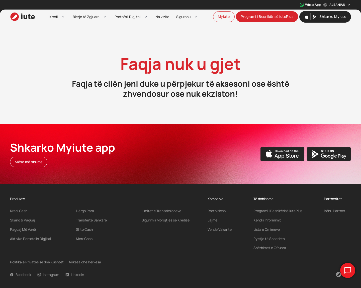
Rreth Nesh (217, 210)
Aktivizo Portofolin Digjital (30, 238)
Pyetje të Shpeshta (269, 238)
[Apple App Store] (282, 154)
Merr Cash (84, 238)
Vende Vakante (220, 229)
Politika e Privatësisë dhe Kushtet (37, 262)
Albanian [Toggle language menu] (337, 5)
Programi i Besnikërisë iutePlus (277, 210)
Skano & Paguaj (22, 220)
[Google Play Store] (329, 154)
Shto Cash (84, 229)
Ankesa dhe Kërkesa (85, 262)
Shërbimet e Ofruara (269, 247)
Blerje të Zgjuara (86, 16)
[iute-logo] (22, 16)
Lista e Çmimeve (266, 229)
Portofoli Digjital (127, 16)
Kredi (53, 16)
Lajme (212, 220)
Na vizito (162, 16)
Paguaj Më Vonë (23, 229)
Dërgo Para (85, 210)
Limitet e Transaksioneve (161, 210)
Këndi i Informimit (267, 220)
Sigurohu (183, 16)
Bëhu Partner (334, 210)
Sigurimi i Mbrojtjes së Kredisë (166, 220)
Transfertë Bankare (91, 220)
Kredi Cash (18, 210)
